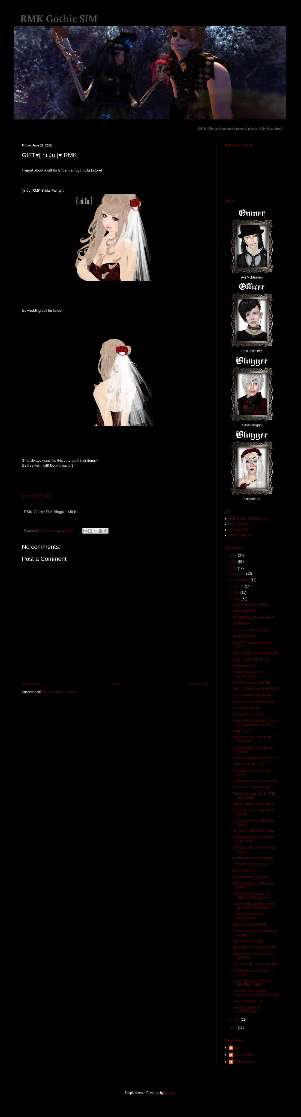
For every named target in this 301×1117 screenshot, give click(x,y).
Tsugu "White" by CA (248, 1001)
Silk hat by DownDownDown (253, 831)
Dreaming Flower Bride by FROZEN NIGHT (252, 983)
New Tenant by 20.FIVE (250, 924)
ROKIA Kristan (244, 1062)
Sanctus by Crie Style (248, 941)
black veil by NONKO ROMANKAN (248, 916)
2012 (234, 568)
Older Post (199, 684)
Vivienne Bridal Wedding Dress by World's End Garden (255, 722)
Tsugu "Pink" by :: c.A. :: (250, 764)
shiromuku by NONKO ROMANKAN (249, 674)
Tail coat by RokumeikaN (251, 864)
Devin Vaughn (244, 1055)
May (237, 1019)
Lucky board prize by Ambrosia (255, 781)
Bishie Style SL (240, 535)
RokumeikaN (238, 524)
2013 (234, 562)
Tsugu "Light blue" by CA (251, 659)
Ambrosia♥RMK (244, 611)
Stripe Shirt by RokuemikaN (253, 804)
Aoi (236, 1047)
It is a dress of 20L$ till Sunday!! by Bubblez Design (255, 993)
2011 (234, 1028)
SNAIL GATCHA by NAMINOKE (256, 689)
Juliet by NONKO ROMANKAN (255, 758)
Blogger (170, 1093)
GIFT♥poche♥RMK (246, 708)
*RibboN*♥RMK (244, 636)
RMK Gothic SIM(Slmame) (248, 519)
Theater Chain (239, 530)
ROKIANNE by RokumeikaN (253, 617)
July (237, 593)
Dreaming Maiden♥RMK (250, 605)
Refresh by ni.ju (244, 871)
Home (116, 684)
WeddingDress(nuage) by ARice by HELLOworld (251, 895)
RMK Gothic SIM (36, 496)
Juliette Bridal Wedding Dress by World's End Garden (254, 906)
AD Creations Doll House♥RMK (255, 653)
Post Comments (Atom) (59, 692)
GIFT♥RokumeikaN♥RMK (251, 682)
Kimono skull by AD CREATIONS (247, 1010)
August (239, 586)
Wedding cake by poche (250, 877)
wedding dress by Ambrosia (253, 858)
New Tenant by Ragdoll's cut (253, 701)
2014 (234, 555)
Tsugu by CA (242, 731)
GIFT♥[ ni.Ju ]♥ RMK (248, 714)
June (238, 599)
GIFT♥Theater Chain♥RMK (252, 695)
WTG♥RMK (241, 624)
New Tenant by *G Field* (251, 630)
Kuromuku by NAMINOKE (251, 787)
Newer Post (31, 684)
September (242, 580)
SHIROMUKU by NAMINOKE (254, 947)
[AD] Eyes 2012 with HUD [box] (255, 964)
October (240, 574)
